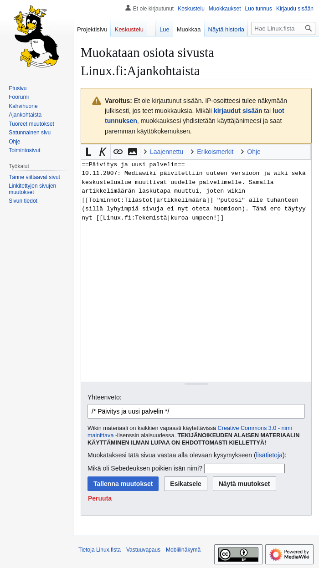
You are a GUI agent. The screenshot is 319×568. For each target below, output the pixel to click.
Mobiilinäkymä (183, 550)
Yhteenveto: (104, 397)
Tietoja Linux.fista (99, 550)
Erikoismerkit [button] (215, 151)
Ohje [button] (254, 151)
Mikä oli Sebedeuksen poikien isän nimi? (144, 468)
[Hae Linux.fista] (283, 28)
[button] (88, 151)
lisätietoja (269, 455)
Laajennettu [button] (166, 151)
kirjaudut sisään (238, 110)
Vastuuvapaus (143, 550)
